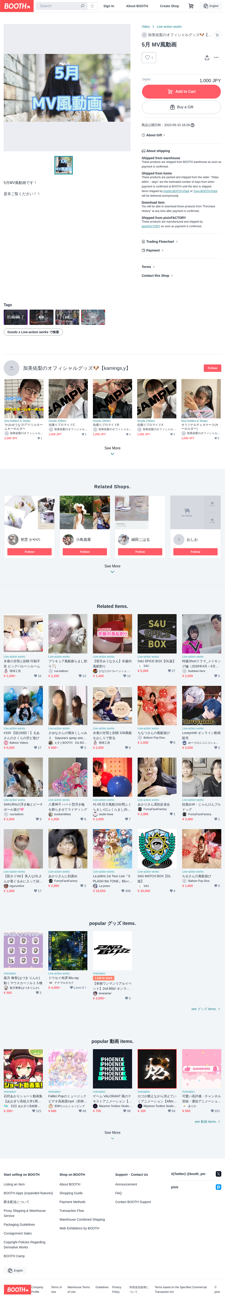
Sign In (109, 6)
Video (146, 26)
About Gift (154, 135)
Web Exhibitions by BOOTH (79, 1228)
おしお (192, 539)
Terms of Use (56, 1289)
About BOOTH (137, 6)
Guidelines (102, 1287)
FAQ (118, 1193)
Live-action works (169, 26)
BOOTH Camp (14, 1256)
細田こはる (140, 539)
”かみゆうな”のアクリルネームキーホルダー (23, 426)
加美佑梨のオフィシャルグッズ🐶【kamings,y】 (77, 368)
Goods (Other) (57, 421)
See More (112, 570)
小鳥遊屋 (83, 539)
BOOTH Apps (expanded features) (28, 1193)
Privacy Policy (116, 1289)
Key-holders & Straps (17, 421)
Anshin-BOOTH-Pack (176, 191)
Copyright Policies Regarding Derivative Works (24, 1244)
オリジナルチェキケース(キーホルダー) (200, 426)
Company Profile (37, 1289)
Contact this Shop (155, 275)
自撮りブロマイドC (62, 424)
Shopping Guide (71, 1193)
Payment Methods (72, 1202)
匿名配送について (17, 1202)
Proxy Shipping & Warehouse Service (25, 1213)
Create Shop (169, 6)
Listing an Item (14, 1184)
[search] (82, 6)
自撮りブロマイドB (106, 424)
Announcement (126, 1184)
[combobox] (61, 6)
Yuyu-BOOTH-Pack (205, 191)
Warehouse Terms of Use (79, 1289)
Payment (153, 250)
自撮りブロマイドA (150, 424)
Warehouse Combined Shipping (82, 1219)
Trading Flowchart (160, 241)
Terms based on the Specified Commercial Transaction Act (181, 1289)
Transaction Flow (71, 1211)
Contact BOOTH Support (133, 1202)
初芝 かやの (30, 539)
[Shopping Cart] (191, 6)
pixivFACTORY (151, 226)
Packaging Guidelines (19, 1224)
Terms (146, 267)
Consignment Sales (18, 1233)
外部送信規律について (139, 1289)
